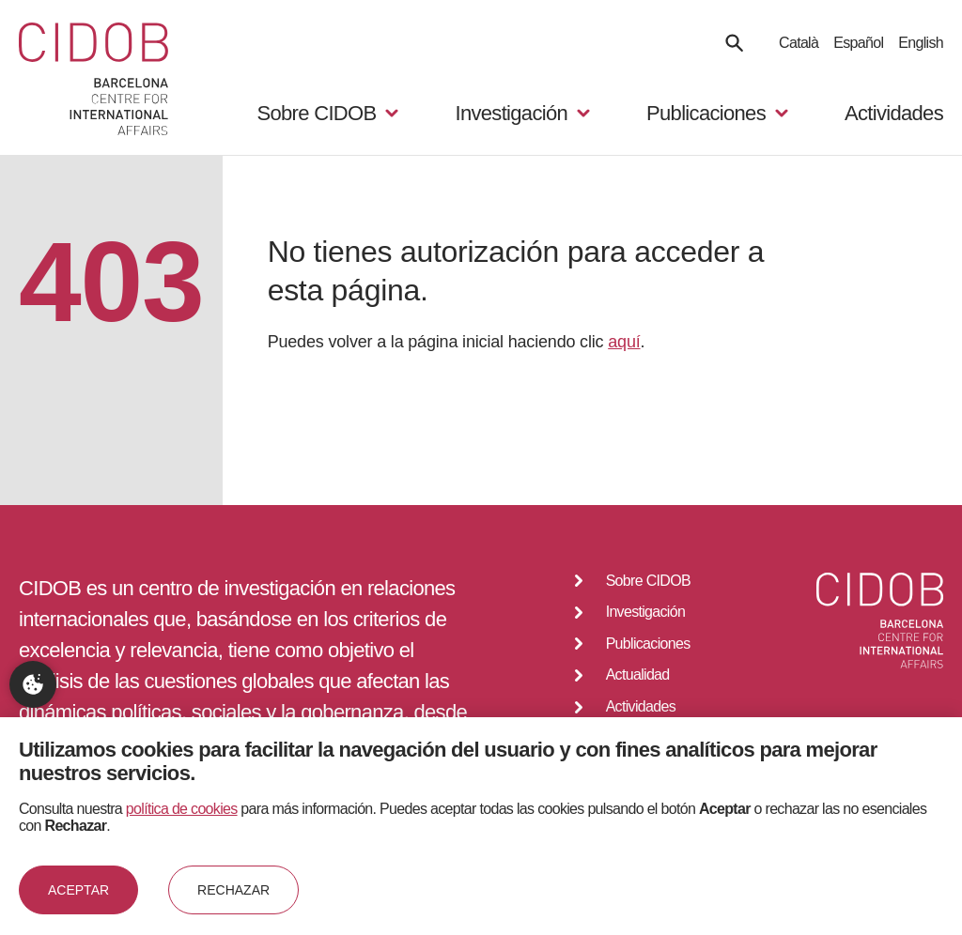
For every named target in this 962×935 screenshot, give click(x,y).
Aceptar (78, 889)
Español (858, 43)
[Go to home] (93, 81)
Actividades (894, 113)
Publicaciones (648, 643)
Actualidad (638, 674)
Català (798, 43)
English (920, 43)
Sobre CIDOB (648, 581)
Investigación (646, 612)
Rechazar (233, 889)
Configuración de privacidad (33, 684)
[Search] (734, 43)
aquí (624, 341)
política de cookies (182, 809)
